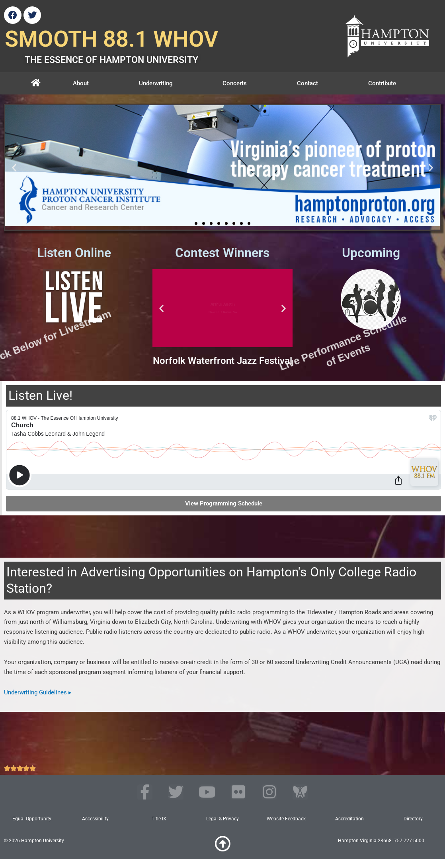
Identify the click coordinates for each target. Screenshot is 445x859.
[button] (14, 168)
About (81, 83)
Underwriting (156, 83)
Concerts (234, 83)
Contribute (382, 83)
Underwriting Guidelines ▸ (38, 692)
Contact (307, 83)
